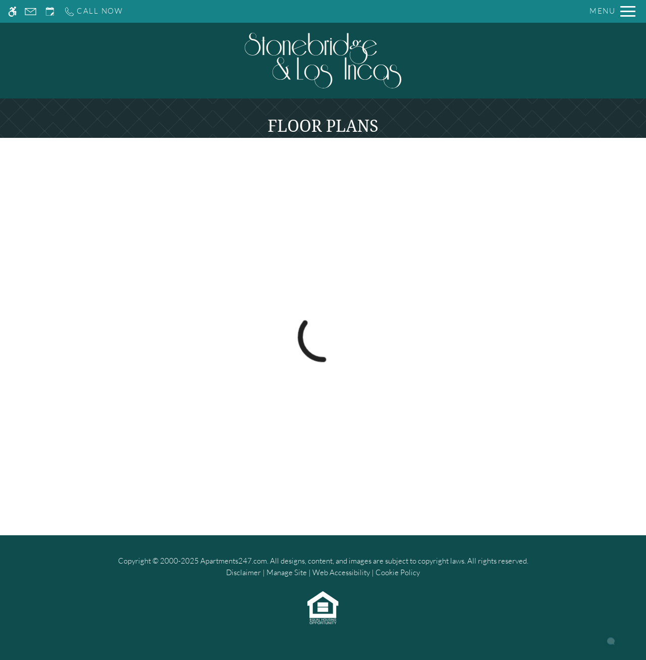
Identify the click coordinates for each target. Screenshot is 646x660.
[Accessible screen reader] (12, 11)
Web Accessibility (341, 572)
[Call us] (93, 11)
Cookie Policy (397, 572)
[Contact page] (30, 11)
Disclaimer (243, 572)
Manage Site (286, 572)
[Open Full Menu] (612, 11)
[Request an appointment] (50, 11)
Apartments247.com (233, 561)
